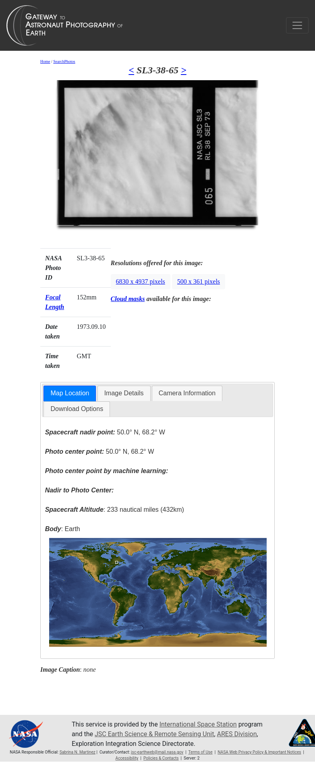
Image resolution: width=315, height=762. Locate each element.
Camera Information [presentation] (187, 393)
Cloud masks (128, 298)
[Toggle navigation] (297, 25)
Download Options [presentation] (76, 408)
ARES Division (237, 734)
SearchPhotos (64, 61)
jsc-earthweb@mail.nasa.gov (157, 752)
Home (45, 61)
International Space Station (198, 724)
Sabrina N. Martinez (77, 752)
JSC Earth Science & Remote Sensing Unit (154, 734)
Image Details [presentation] (124, 393)
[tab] (70, 393)
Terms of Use (200, 752)
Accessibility (127, 758)
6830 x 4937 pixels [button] (140, 281)
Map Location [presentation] (69, 393)
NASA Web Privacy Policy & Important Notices (259, 752)
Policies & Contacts (161, 758)
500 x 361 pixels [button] (198, 281)
